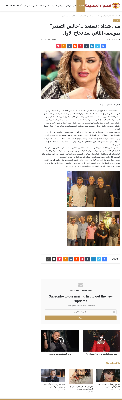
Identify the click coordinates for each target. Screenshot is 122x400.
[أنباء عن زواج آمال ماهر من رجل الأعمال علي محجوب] (108, 375)
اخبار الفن (80, 6)
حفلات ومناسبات (45, 6)
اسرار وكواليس (71, 6)
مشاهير (35, 6)
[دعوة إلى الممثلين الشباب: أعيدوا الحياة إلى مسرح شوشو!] (81, 376)
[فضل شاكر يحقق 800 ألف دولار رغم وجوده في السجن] (53, 375)
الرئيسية (116, 16)
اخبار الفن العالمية (58, 6)
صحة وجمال (28, 6)
